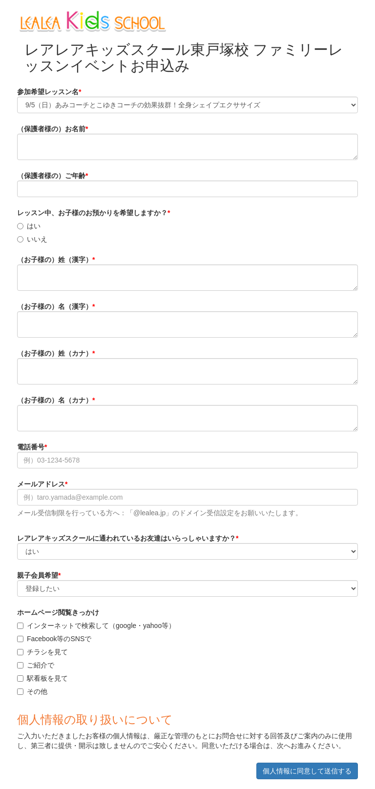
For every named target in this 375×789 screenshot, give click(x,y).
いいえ (32, 239)
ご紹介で (35, 665)
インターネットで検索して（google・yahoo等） (96, 625)
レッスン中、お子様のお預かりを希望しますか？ (92, 213)
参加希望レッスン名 (48, 92)
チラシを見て (42, 652)
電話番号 (30, 447)
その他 (32, 691)
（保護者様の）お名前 (51, 129)
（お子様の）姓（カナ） (54, 353)
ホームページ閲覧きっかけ (58, 612)
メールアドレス (41, 484)
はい (29, 226)
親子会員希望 (37, 575)
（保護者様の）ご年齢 (51, 176)
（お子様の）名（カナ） (54, 400)
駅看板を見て (42, 678)
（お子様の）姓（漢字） (54, 259)
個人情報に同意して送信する (307, 771)
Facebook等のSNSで (54, 639)
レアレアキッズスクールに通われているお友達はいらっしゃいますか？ (126, 538)
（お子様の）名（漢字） (54, 306)
